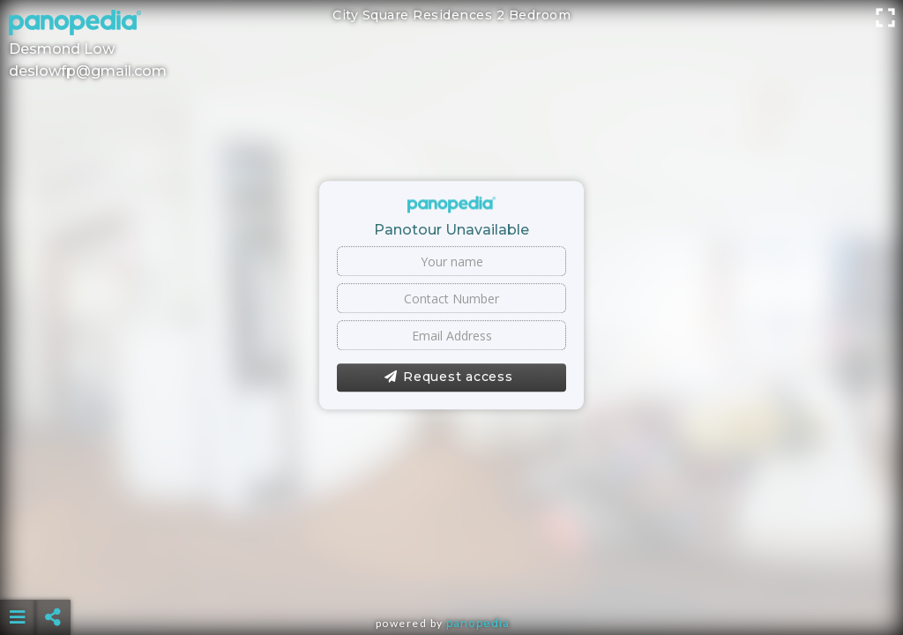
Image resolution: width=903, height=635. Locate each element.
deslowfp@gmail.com (88, 71)
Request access (448, 377)
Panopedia (478, 623)
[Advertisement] (452, 573)
